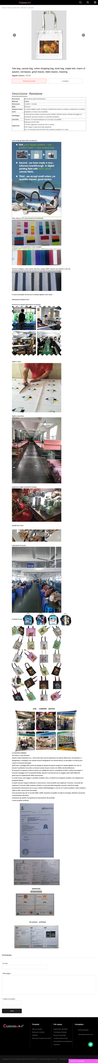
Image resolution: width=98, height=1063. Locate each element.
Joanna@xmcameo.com (85, 1034)
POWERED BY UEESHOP (67, 1059)
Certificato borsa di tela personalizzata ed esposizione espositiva (63, 1039)
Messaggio (6, 973)
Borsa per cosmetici (38, 1032)
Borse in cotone (27, 8)
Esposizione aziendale (60, 1029)
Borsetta (34, 1035)
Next (83, 35)
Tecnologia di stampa (60, 1032)
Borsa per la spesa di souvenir (41, 1038)
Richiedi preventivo (29, 81)
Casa (4, 8)
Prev (14, 35)
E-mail (4, 963)
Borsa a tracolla (13, 8)
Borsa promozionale (60, 1035)
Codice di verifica (8, 999)
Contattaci (65, 81)
